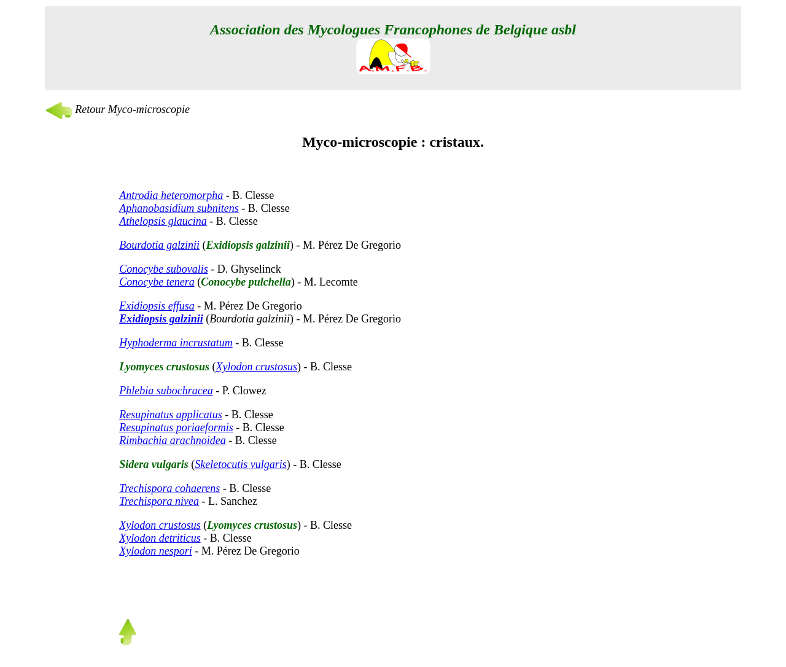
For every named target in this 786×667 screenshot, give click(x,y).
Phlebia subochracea (165, 390)
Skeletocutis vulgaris (240, 464)
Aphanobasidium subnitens (179, 208)
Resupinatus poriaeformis (176, 427)
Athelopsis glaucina (163, 221)
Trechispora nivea (159, 501)
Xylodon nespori (155, 551)
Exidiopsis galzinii (161, 319)
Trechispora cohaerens (169, 488)
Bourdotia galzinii (159, 245)
